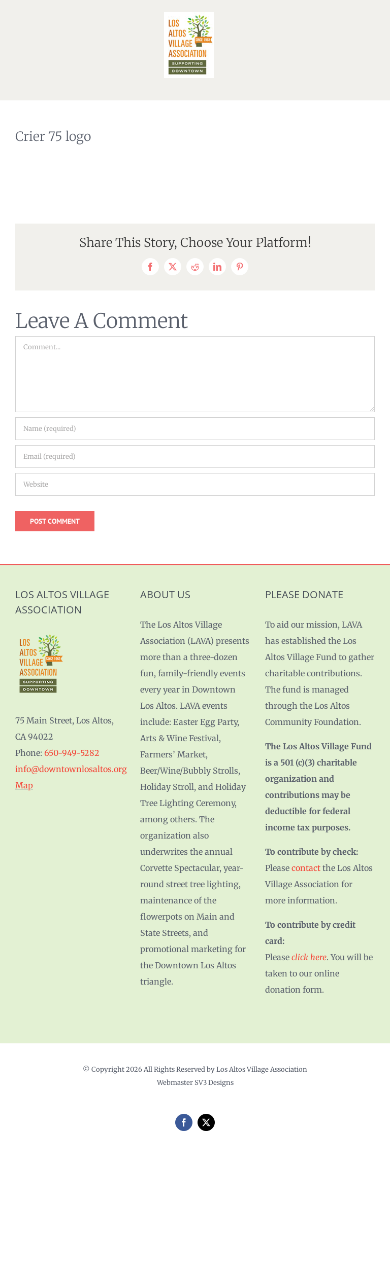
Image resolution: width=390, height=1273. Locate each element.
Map (24, 785)
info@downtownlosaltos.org (71, 769)
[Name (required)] (195, 428)
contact (305, 868)
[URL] (195, 484)
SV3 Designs (214, 1082)
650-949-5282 (72, 753)
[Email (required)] (195, 456)
